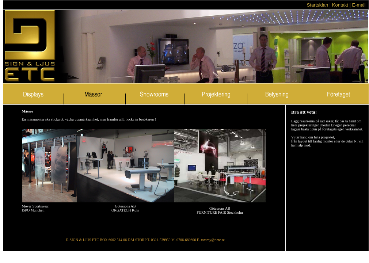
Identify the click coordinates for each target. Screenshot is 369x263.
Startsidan (318, 5)
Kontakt (340, 5)
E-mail (359, 5)
